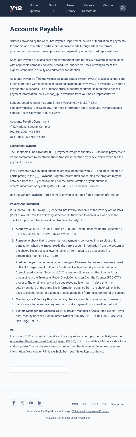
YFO (104, 404)
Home (34, 5)
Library (70, 11)
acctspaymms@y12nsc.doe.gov (30, 108)
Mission (108, 5)
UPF (52, 11)
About (52, 5)
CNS (75, 404)
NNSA (94, 404)
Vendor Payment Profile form (39, 195)
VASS (92, 84)
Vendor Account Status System (67, 79)
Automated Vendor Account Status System (37, 341)
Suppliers (34, 11)
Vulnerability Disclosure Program (90, 411)
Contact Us (89, 11)
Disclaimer (118, 404)
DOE (84, 404)
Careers (89, 5)
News (70, 5)
